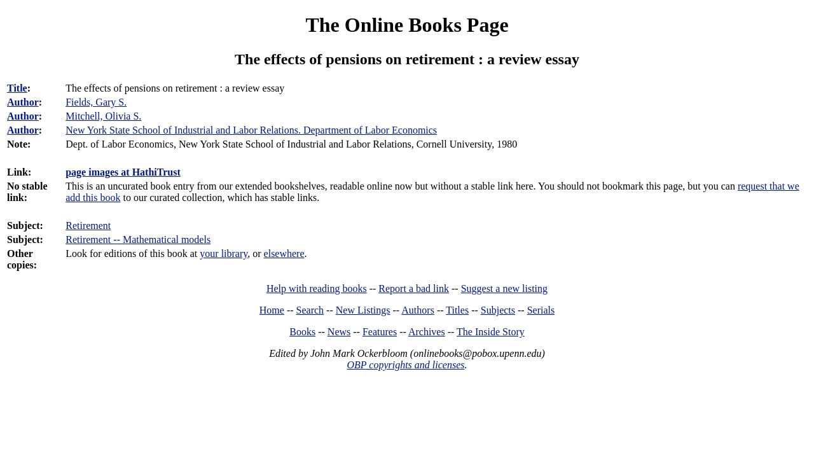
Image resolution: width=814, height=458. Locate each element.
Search (310, 310)
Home (271, 310)
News (339, 331)
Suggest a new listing (504, 288)
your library (223, 253)
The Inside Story (491, 331)
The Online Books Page (406, 24)
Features (379, 331)
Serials (541, 310)
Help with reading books (316, 288)
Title (17, 88)
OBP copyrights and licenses (405, 364)
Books (302, 331)
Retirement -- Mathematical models (138, 239)
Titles (457, 310)
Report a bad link (413, 288)
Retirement (88, 225)
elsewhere (284, 253)
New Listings (363, 310)
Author (23, 102)
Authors (417, 310)
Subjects (498, 310)
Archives (426, 331)
